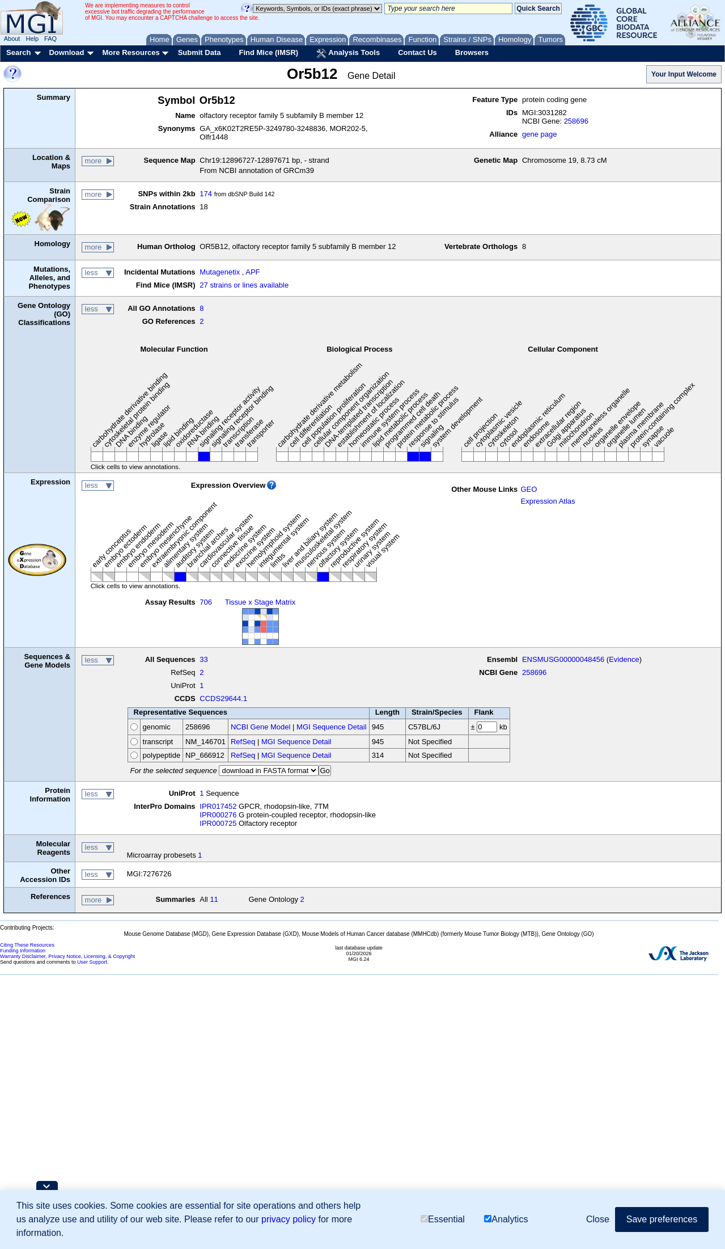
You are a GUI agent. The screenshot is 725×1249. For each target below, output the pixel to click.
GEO (528, 489)
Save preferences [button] (661, 1219)
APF (252, 272)
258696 (576, 121)
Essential (443, 1219)
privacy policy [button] (288, 1219)
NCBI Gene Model (261, 727)
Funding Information (22, 950)
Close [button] (597, 1219)
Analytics (506, 1219)
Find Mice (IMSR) (268, 52)
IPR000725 (218, 823)
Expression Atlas (547, 501)
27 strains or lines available (244, 285)
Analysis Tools (348, 53)
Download (66, 52)
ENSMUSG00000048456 (563, 659)
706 (206, 602)
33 (203, 659)
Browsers (472, 52)
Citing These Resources (27, 945)
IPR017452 (218, 806)
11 (214, 899)
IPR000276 (218, 815)
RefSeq (243, 741)
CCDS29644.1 (223, 698)
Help (32, 38)
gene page (539, 134)
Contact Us (417, 52)
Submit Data (199, 52)
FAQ (50, 38)
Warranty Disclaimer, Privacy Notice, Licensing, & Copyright (67, 956)
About (12, 38)
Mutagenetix (220, 272)
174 (206, 193)
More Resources (130, 52)
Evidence (624, 659)
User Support (92, 962)
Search (18, 52)
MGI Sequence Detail (331, 727)
